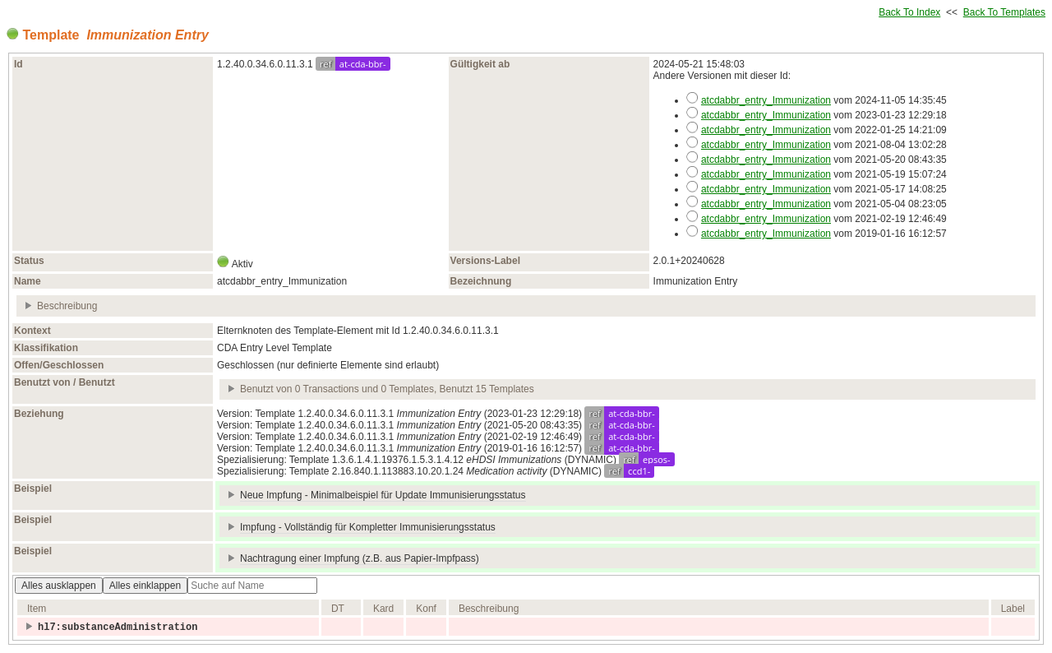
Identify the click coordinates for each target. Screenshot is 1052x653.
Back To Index (909, 12)
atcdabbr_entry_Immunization (766, 100)
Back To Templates (1004, 12)
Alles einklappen (145, 585)
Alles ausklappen (58, 585)
